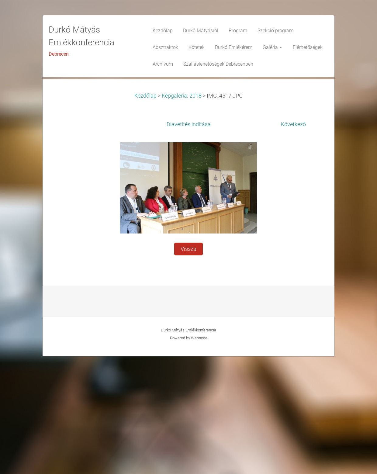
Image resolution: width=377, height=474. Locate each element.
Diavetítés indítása (189, 242)
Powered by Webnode (188, 456)
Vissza (188, 367)
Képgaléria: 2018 (182, 214)
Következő (293, 242)
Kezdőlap (145, 214)
